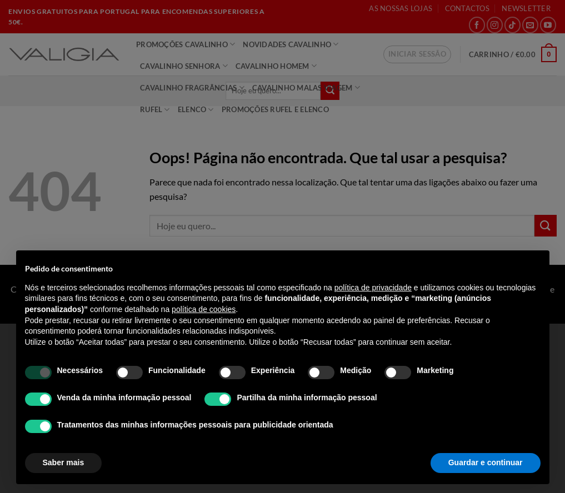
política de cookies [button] (204, 309)
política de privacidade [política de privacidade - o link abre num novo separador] (373, 287)
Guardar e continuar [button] (485, 462)
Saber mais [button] (63, 462)
